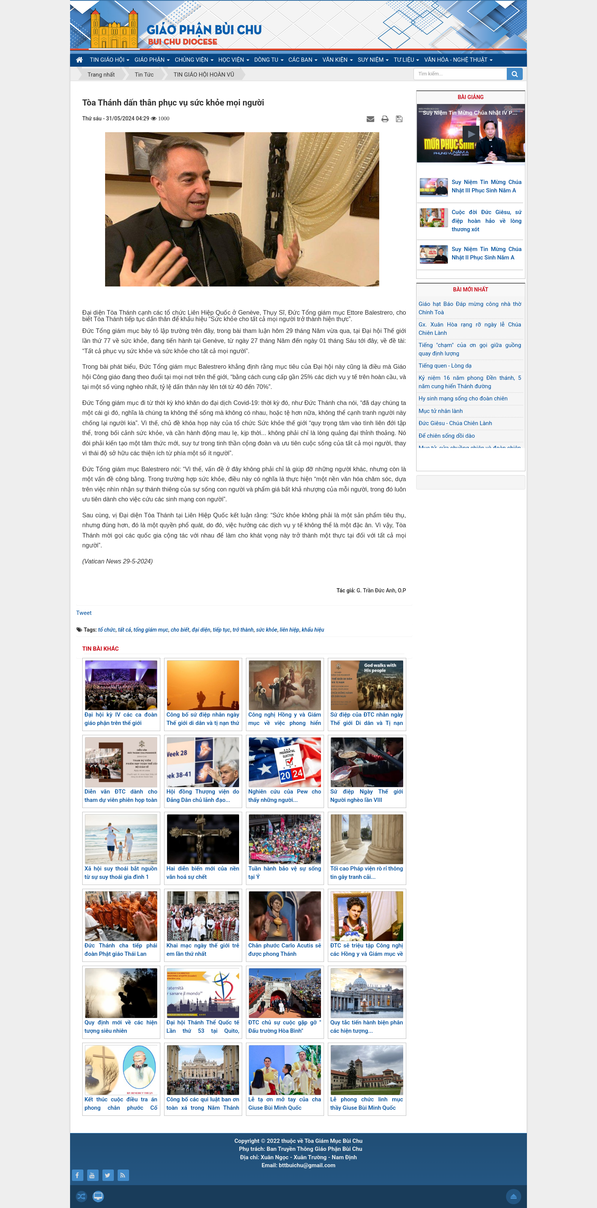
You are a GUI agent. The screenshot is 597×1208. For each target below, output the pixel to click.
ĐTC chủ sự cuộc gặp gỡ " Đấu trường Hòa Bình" (284, 1001)
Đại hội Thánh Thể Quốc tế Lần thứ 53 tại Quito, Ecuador (202, 1005)
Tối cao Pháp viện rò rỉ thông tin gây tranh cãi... (366, 847)
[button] (471, 134)
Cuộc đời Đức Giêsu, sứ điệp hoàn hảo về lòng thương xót (487, 221)
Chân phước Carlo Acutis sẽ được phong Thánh (284, 924)
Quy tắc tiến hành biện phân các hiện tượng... (366, 1001)
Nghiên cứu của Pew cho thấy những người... (284, 770)
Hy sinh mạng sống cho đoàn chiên (463, 398)
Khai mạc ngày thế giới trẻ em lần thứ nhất (202, 924)
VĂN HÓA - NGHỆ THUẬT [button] (458, 61)
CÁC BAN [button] (303, 61)
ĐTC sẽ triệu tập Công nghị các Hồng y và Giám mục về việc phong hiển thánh (366, 928)
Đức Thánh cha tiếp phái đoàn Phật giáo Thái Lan (121, 924)
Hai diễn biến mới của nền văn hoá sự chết (202, 847)
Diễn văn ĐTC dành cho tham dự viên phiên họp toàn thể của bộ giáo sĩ (121, 774)
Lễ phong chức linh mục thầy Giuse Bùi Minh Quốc (366, 1078)
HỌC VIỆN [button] (234, 61)
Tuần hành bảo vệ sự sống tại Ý (284, 847)
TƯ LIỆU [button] (406, 61)
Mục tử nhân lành (441, 411)
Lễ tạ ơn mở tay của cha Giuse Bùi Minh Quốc (284, 1078)
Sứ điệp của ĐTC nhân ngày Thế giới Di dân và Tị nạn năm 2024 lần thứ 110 (366, 697)
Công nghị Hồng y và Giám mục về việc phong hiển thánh (284, 697)
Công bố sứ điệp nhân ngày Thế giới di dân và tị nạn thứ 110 (202, 697)
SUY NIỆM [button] (373, 61)
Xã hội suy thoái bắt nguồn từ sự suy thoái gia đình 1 (121, 847)
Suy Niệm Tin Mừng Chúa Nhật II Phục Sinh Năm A (487, 253)
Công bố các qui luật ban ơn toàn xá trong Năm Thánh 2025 (202, 1082)
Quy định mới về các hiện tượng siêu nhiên (121, 1001)
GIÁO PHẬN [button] (152, 61)
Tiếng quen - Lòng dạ (445, 365)
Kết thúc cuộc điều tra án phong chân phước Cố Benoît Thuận (121, 1082)
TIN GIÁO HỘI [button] (109, 61)
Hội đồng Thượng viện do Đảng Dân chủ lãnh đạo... (202, 770)
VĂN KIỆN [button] (337, 61)
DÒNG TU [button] (269, 61)
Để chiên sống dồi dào (447, 435)
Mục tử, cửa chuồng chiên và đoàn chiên (470, 448)
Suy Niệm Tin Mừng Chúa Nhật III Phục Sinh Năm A (487, 186)
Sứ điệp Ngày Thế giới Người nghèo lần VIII (366, 770)
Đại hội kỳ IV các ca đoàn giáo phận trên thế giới (121, 693)
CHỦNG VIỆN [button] (194, 61)
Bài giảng (471, 97)
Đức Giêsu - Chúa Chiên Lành (455, 423)
